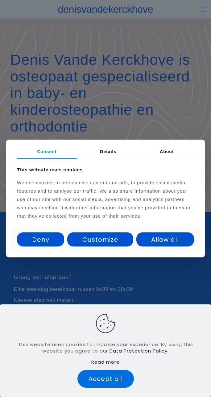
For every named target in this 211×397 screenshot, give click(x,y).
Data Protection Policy (139, 351)
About (167, 151)
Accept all (106, 378)
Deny (40, 239)
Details (108, 151)
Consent (46, 151)
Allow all (165, 239)
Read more (105, 362)
